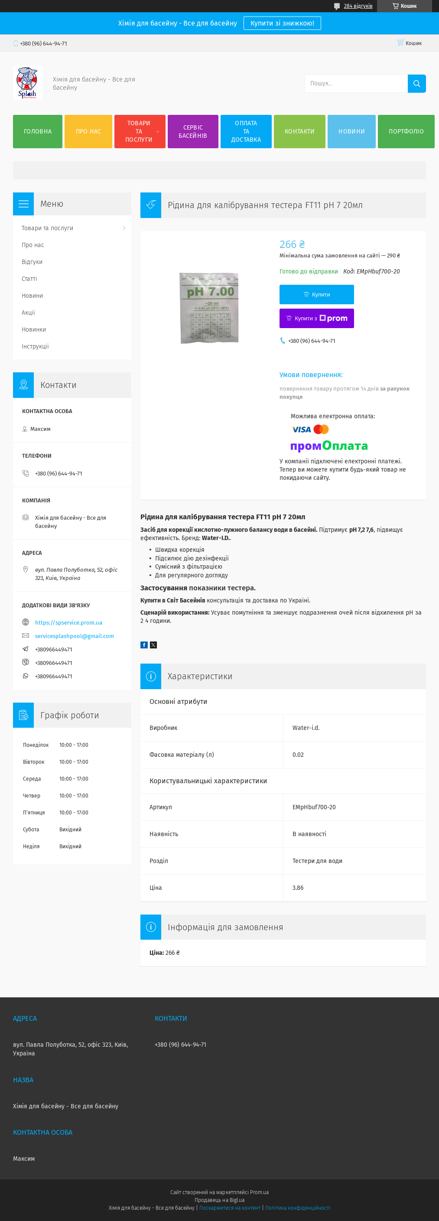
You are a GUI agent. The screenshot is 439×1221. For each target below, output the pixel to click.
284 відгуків (358, 6)
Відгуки (32, 262)
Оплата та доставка (246, 131)
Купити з (321, 318)
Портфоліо (406, 131)
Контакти (300, 131)
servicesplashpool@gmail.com (74, 636)
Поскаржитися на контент (229, 1208)
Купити (321, 294)
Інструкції (35, 346)
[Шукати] (417, 84)
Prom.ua (259, 1192)
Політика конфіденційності (297, 1208)
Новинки (34, 329)
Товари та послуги (139, 131)
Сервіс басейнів (193, 132)
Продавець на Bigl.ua (219, 1200)
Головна (38, 131)
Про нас (88, 131)
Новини (351, 131)
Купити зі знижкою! (282, 23)
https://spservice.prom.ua (68, 622)
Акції (28, 312)
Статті (29, 279)
